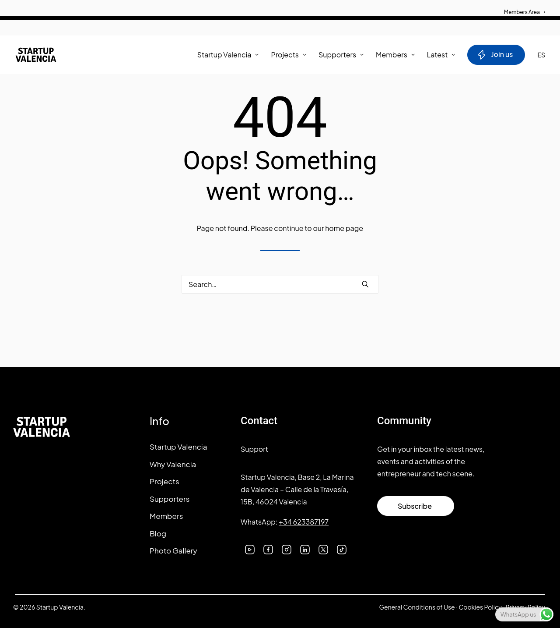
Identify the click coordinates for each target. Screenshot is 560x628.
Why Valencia (173, 464)
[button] (365, 283)
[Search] (280, 284)
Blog (158, 533)
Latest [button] (441, 54)
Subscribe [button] (415, 506)
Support (254, 449)
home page (344, 228)
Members (395, 54)
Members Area (524, 12)
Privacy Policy (525, 607)
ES (541, 55)
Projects (288, 54)
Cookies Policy (479, 607)
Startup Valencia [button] (228, 54)
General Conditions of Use (417, 607)
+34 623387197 (304, 521)
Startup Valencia (178, 446)
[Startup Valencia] (36, 54)
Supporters (341, 54)
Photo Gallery (173, 550)
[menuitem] (524, 7)
